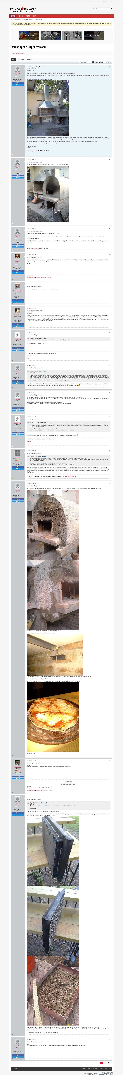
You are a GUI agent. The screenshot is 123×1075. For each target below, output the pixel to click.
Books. (28, 358)
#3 (109, 228)
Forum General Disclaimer (18, 53)
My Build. (29, 356)
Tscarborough (17, 291)
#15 (109, 1039)
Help (34, 16)
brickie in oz (17, 339)
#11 (109, 450)
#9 (109, 392)
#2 (109, 159)
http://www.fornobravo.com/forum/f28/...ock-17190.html (39, 790)
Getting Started (38, 19)
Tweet (18, 84)
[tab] (13, 59)
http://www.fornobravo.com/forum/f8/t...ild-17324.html (39, 277)
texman (17, 261)
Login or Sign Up (108, 1)
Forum (15, 19)
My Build (73, 476)
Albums (28, 16)
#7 (109, 332)
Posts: (16, 80)
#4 (109, 254)
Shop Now (20, 16)
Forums (13, 16)
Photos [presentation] (29, 59)
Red (15, 1068)
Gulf (17, 457)
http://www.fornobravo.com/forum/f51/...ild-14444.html (39, 787)
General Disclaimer (98, 1068)
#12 (109, 483)
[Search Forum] (101, 8)
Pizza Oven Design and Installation (25, 19)
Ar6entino (17, 1046)
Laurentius (17, 315)
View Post (45, 338)
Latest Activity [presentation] (21, 59)
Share (18, 82)
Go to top (107, 1068)
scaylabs (17, 73)
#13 (109, 760)
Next (109, 1062)
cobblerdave (17, 767)
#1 (109, 66)
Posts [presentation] (13, 59)
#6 (109, 308)
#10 (109, 416)
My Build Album (67, 476)
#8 (109, 365)
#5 (109, 284)
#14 (109, 797)
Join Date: (15, 79)
